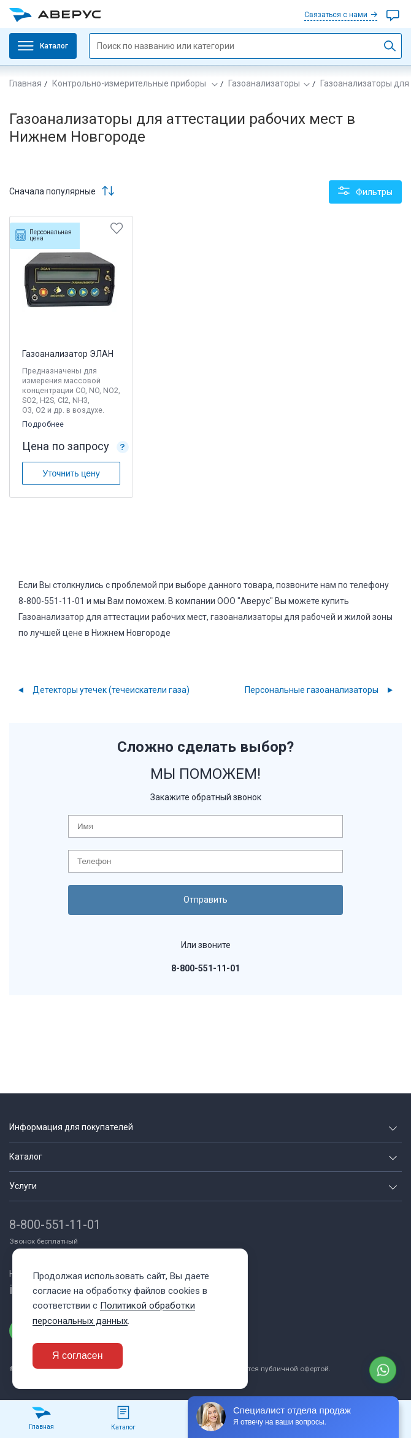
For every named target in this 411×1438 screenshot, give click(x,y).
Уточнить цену (70, 473)
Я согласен (77, 1355)
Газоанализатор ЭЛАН (67, 354)
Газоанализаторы (264, 83)
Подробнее (44, 423)
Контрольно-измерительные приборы (130, 83)
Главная (25, 83)
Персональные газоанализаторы (311, 690)
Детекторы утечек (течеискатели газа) (111, 690)
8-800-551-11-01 (55, 1224)
